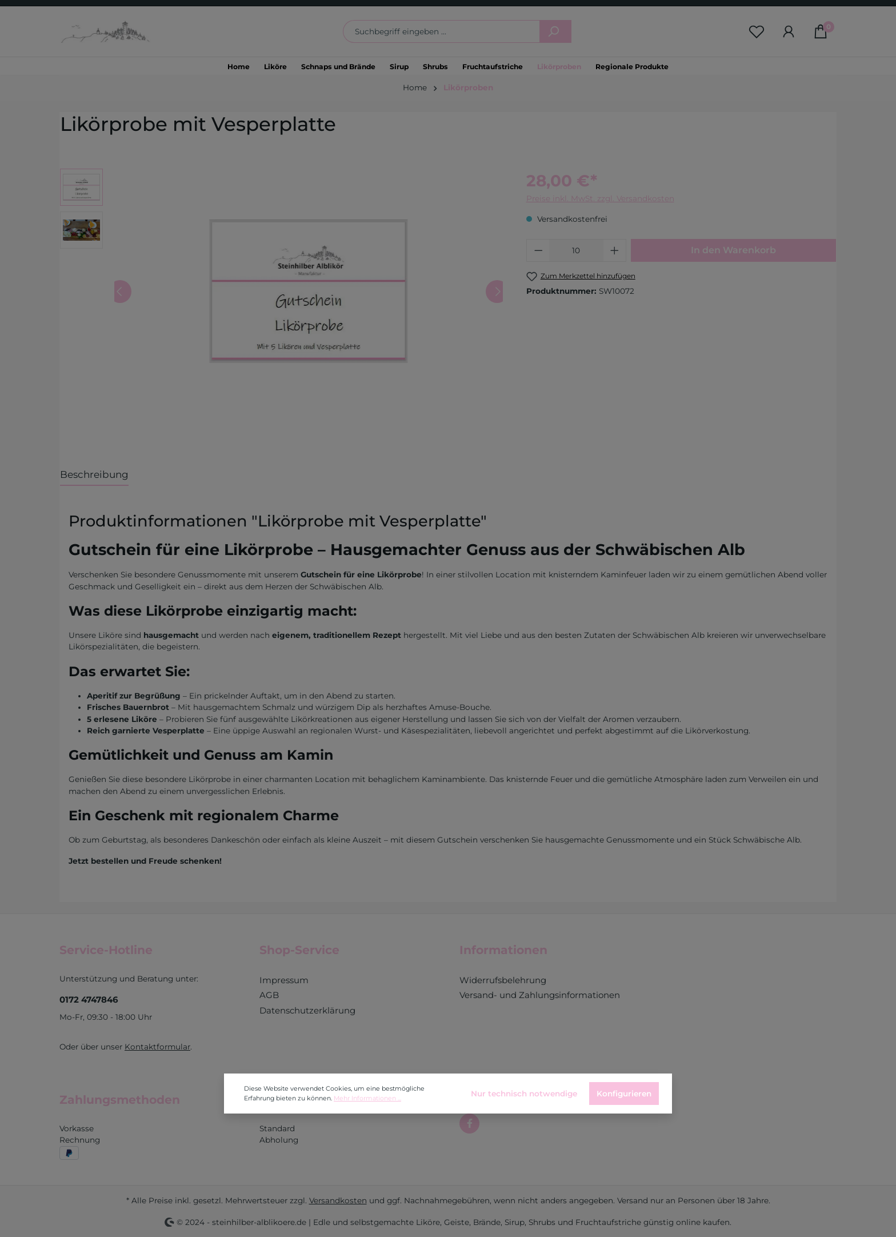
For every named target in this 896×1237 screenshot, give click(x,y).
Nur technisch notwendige (524, 1093)
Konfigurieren (624, 1093)
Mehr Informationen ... (367, 1098)
